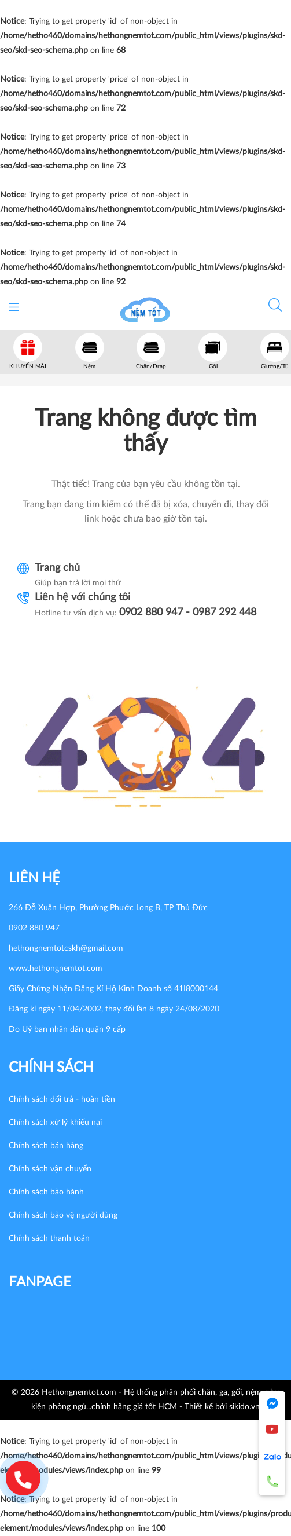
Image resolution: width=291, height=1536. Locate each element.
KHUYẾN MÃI (27, 366)
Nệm (89, 366)
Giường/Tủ (275, 366)
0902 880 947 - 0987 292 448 (187, 612)
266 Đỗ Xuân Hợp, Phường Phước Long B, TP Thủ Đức (108, 908)
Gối (213, 366)
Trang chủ (57, 568)
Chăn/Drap (151, 366)
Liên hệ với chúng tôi (82, 597)
